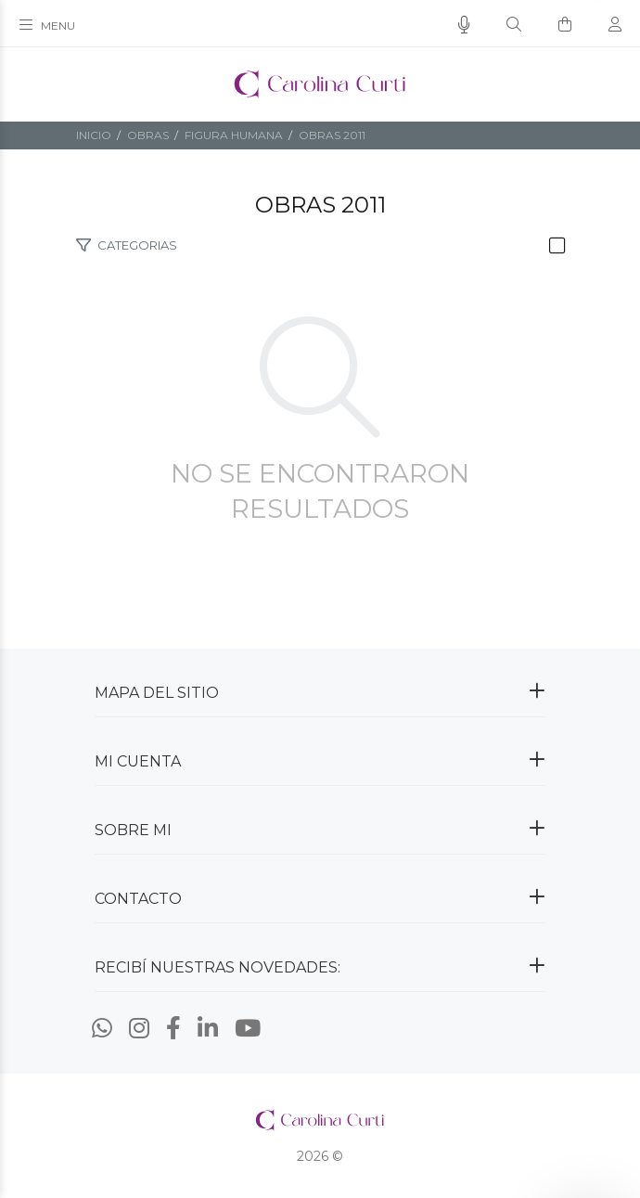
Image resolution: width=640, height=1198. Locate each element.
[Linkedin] (208, 1028)
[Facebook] (173, 1028)
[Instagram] (139, 1028)
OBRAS (148, 135)
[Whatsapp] (102, 1028)
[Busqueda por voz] (464, 25)
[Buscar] (514, 25)
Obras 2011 (332, 135)
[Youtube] (247, 1028)
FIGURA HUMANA (234, 135)
